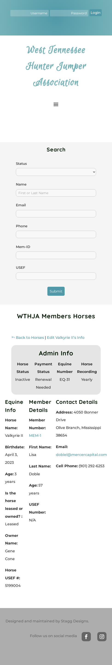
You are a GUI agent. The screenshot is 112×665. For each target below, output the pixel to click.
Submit (56, 291)
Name (21, 184)
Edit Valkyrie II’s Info (65, 337)
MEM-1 (35, 435)
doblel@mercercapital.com (81, 454)
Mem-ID (23, 247)
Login (96, 12)
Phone (21, 226)
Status (21, 163)
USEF (20, 267)
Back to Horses (27, 337)
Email (21, 205)
